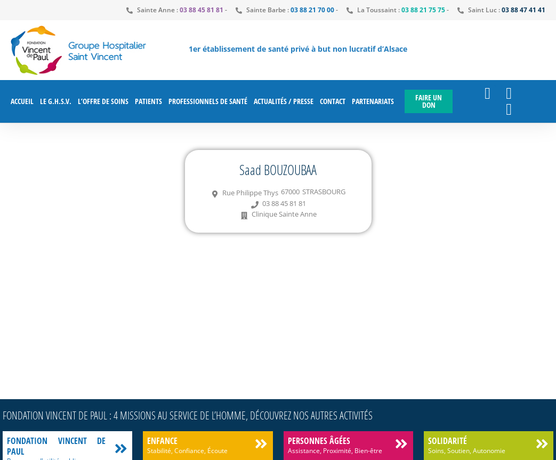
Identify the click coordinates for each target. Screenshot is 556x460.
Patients (148, 101)
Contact (332, 101)
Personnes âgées (319, 441)
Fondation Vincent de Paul (56, 446)
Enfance (162, 441)
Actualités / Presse (283, 101)
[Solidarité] (542, 444)
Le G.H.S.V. (55, 101)
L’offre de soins (103, 101)
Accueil (22, 101)
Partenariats (373, 101)
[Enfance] (261, 444)
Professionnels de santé (207, 101)
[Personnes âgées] (401, 444)
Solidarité (447, 441)
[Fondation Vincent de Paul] (121, 448)
